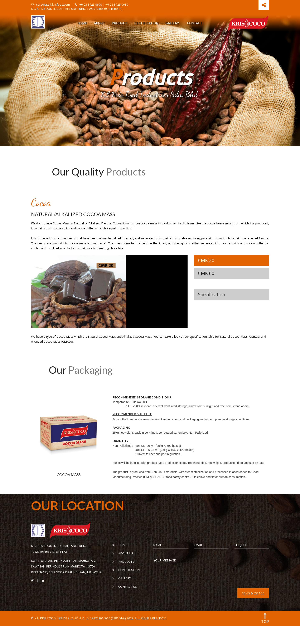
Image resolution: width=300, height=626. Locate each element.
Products (123, 562)
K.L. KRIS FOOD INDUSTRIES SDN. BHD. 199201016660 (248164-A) (76, 9)
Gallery (172, 23)
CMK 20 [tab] (206, 260)
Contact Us (124, 587)
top (265, 618)
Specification (211, 294)
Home (82, 23)
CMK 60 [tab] (206, 273)
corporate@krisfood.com (50, 4)
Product (119, 23)
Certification (146, 23)
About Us (122, 553)
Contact (194, 22)
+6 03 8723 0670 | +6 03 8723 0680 (101, 4)
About (99, 23)
